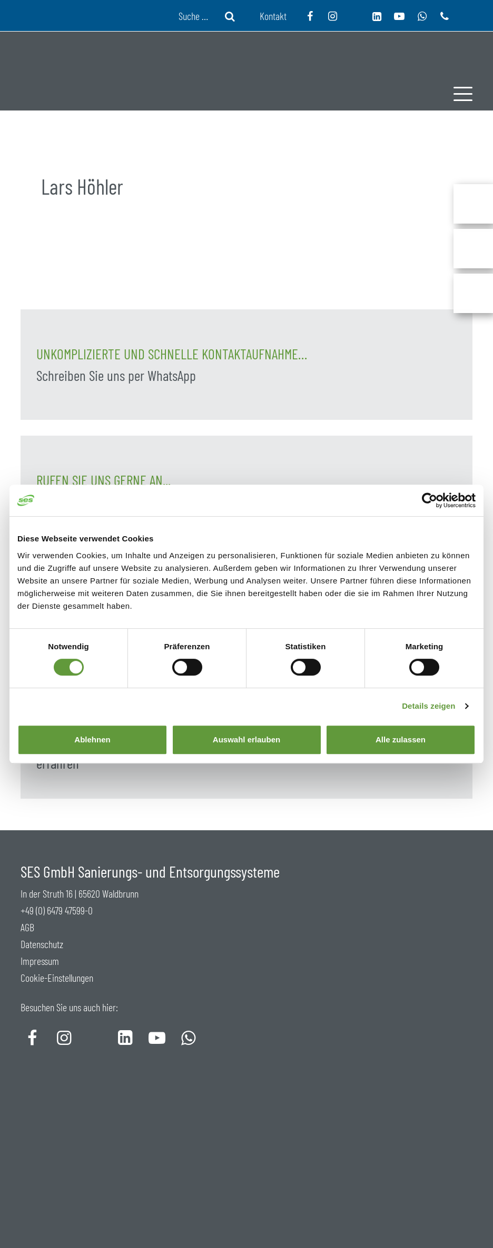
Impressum (40, 960)
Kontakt (273, 15)
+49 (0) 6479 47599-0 (57, 910)
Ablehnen (92, 739)
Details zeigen (428, 705)
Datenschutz (42, 944)
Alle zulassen (401, 739)
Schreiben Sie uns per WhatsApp (116, 375)
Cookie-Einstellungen (57, 977)
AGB (27, 927)
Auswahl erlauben (246, 739)
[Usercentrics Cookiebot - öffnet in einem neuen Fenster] (429, 500)
